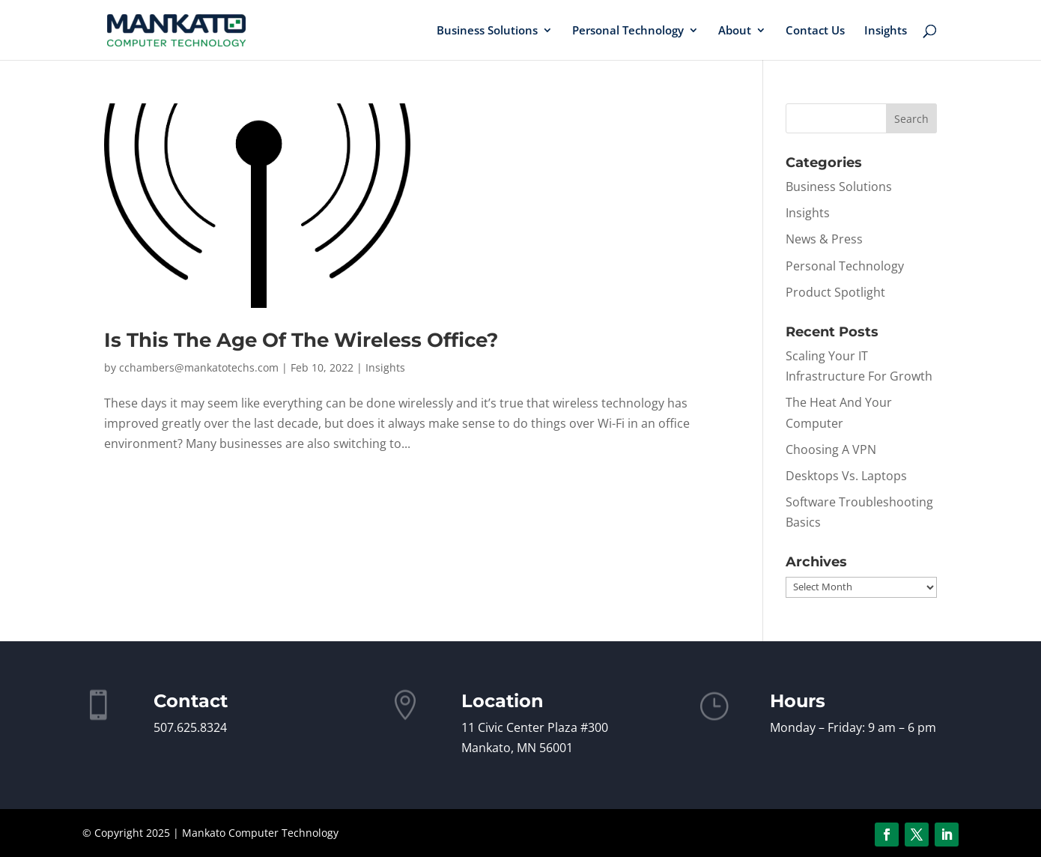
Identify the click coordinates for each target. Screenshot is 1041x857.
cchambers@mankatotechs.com (199, 367)
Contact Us (815, 31)
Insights (885, 31)
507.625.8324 (190, 727)
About (734, 31)
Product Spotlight (835, 292)
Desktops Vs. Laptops (846, 475)
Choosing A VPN (831, 449)
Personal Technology (628, 31)
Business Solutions (487, 31)
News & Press (824, 239)
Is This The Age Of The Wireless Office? (301, 340)
